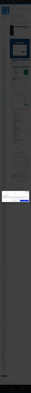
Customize (15, 200)
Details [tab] (15, 193)
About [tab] (24, 193)
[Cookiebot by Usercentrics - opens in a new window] (26, 191)
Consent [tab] (6, 193)
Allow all (24, 200)
